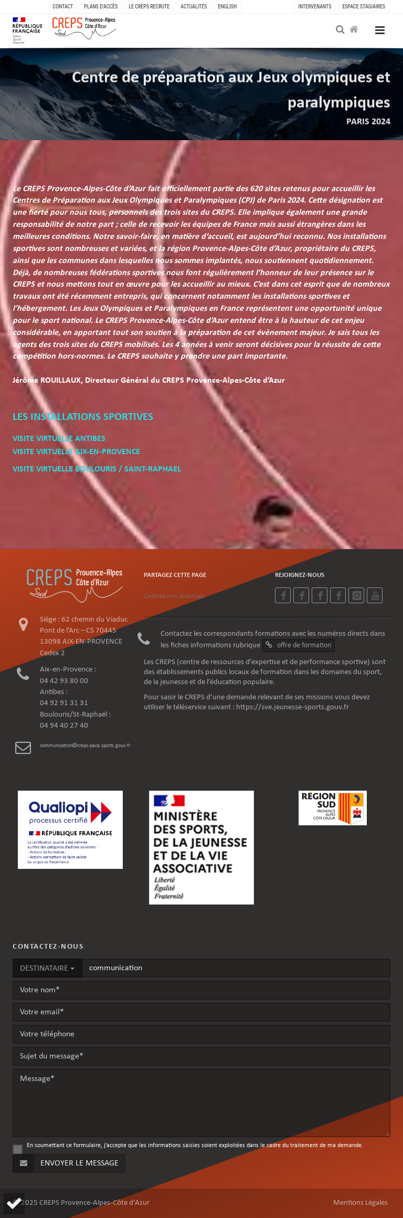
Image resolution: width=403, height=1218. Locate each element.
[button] (14, 1203)
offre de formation (298, 645)
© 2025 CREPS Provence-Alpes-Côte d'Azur (81, 1203)
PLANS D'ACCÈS (101, 6)
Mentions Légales (360, 1203)
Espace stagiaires (363, 6)
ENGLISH (227, 6)
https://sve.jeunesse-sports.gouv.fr (292, 707)
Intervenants (314, 6)
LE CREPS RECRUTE (149, 6)
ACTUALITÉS (194, 6)
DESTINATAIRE (47, 968)
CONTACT (62, 6)
